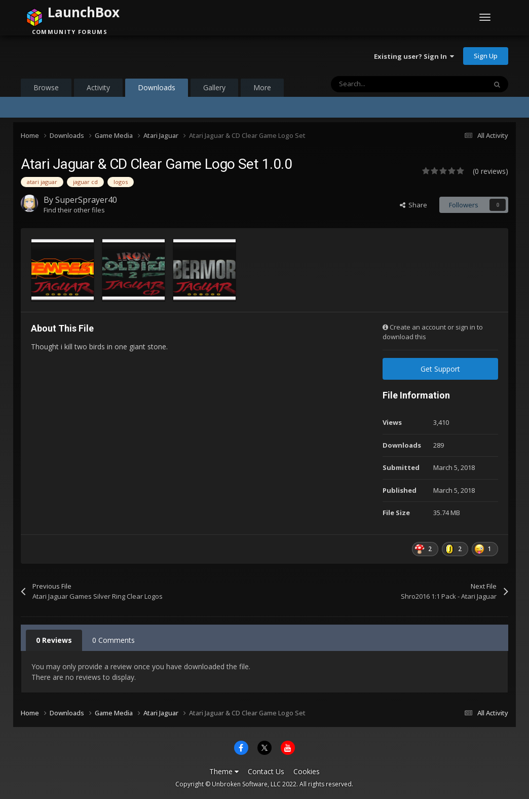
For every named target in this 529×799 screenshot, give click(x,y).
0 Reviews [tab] (54, 640)
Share (413, 204)
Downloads (156, 90)
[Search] (387, 84)
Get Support (440, 369)
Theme (224, 771)
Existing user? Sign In (414, 56)
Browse (46, 87)
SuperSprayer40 (86, 199)
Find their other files (74, 209)
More (262, 87)
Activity (98, 87)
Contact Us (266, 771)
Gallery (214, 87)
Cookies (306, 771)
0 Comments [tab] (113, 640)
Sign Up (486, 55)
